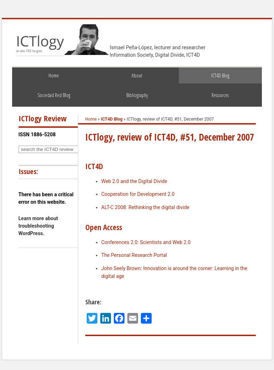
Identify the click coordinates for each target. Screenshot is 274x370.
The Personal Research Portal (134, 255)
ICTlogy (40, 44)
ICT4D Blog (220, 75)
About (137, 75)
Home (54, 75)
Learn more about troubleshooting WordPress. (38, 226)
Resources (220, 95)
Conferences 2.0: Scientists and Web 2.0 (146, 242)
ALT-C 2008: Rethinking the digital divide (145, 207)
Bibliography (137, 95)
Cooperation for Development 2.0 (138, 194)
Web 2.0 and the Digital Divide (134, 181)
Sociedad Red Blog (53, 95)
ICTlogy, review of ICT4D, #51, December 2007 (169, 137)
